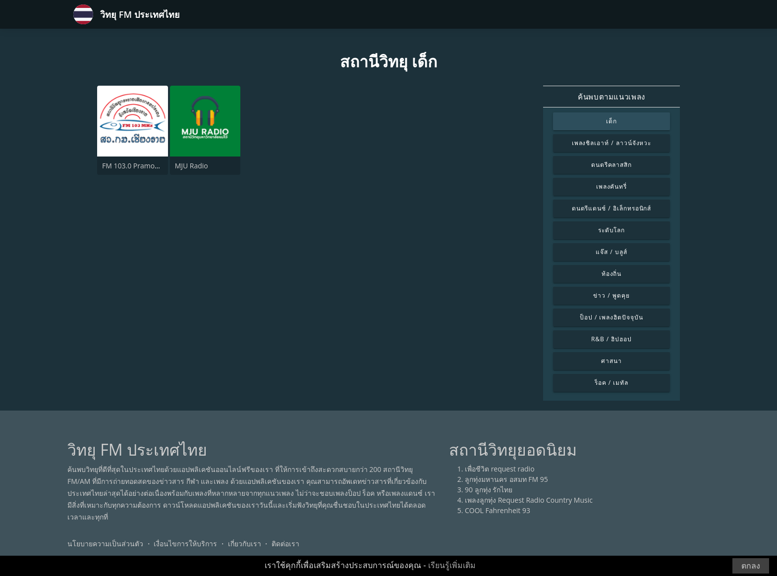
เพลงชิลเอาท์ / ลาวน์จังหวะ (612, 143)
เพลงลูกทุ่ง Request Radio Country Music (529, 500)
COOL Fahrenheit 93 (497, 510)
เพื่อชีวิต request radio (500, 468)
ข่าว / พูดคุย (611, 295)
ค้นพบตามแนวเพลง (611, 97)
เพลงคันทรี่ (611, 186)
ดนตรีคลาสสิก (611, 164)
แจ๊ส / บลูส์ (611, 252)
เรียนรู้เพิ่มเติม (452, 565)
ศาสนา (611, 361)
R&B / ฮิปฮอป (611, 339)
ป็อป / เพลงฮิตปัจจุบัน (611, 317)
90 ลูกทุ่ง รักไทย (488, 489)
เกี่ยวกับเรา (244, 543)
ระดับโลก (611, 230)
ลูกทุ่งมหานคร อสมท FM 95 (506, 479)
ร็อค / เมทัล (611, 382)
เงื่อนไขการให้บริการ (185, 543)
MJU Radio (191, 165)
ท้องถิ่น (612, 273)
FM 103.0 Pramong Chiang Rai (150, 165)
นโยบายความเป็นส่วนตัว (105, 543)
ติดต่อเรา (285, 543)
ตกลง (750, 566)
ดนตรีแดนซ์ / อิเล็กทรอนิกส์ (612, 208)
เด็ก (611, 121)
